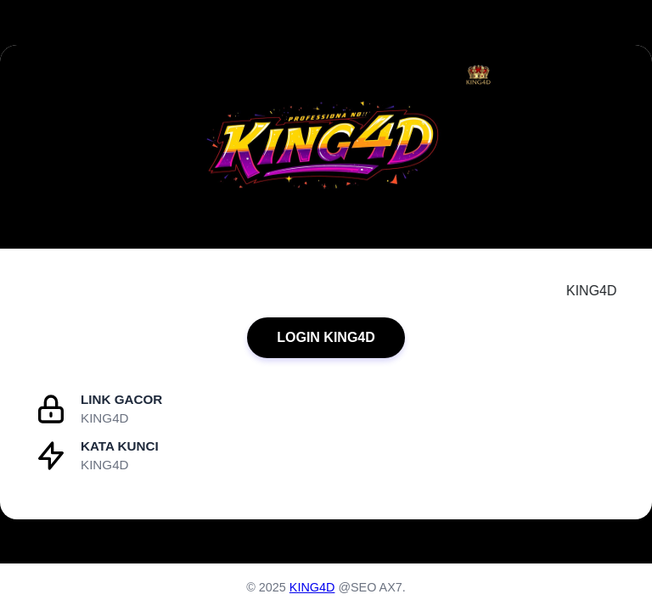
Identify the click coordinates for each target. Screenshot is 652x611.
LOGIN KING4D (326, 337)
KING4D (312, 587)
